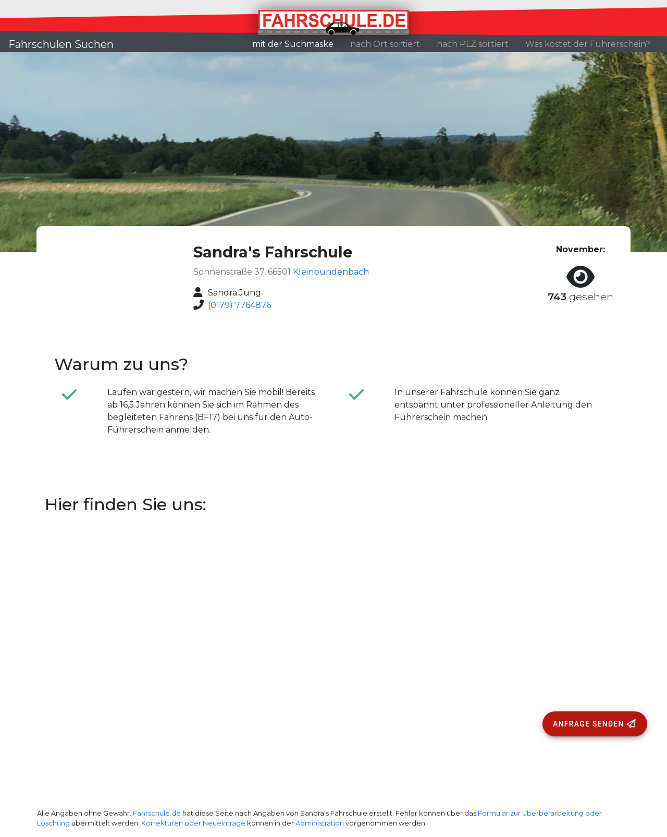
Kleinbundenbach (331, 272)
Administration (319, 823)
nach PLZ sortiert (473, 44)
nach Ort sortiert (385, 44)
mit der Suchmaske (297, 43)
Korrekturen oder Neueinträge (193, 823)
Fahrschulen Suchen (61, 44)
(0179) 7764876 (239, 305)
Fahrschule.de (157, 813)
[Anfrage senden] (594, 723)
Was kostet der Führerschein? (587, 44)
